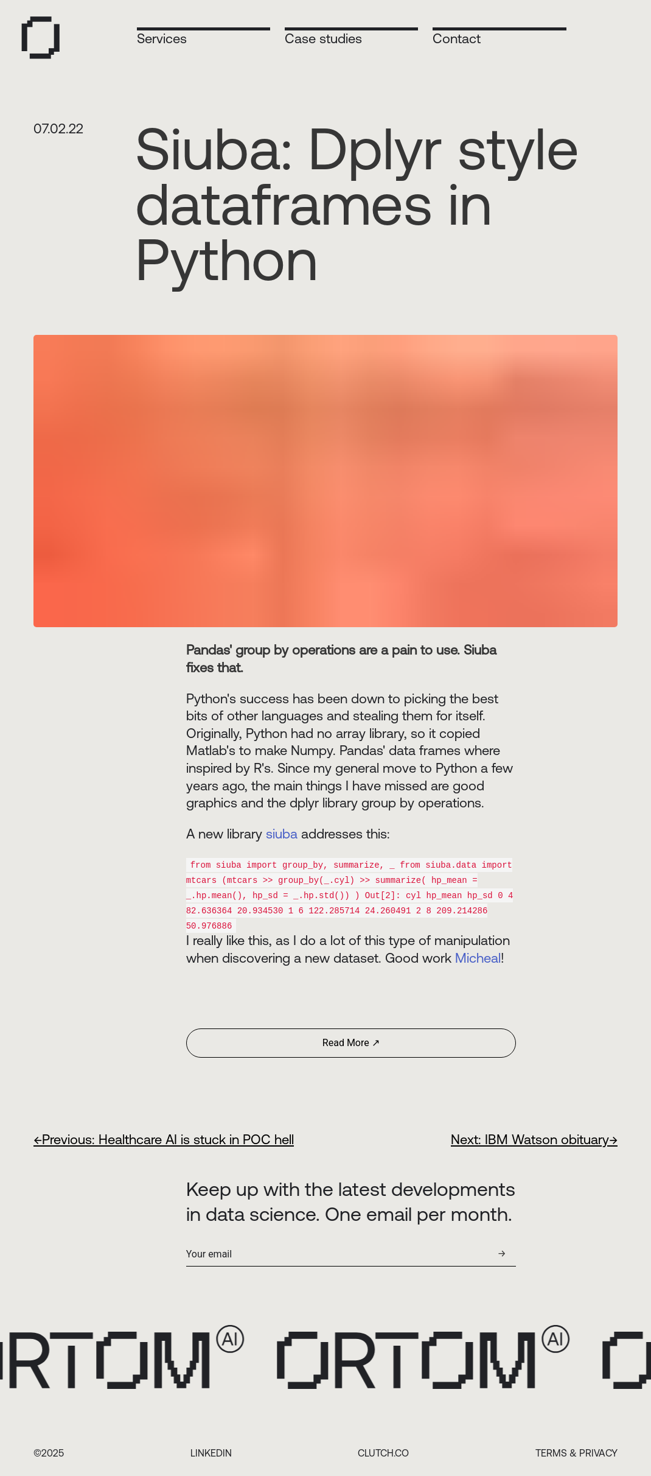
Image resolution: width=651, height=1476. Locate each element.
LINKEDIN (211, 1449)
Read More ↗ (351, 1040)
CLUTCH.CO (383, 1449)
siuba (282, 834)
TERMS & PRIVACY (576, 1449)
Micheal (478, 955)
